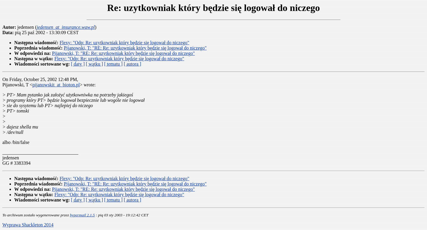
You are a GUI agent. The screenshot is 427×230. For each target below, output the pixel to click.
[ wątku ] (94, 63)
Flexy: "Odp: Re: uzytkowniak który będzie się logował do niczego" (124, 42)
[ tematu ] (113, 63)
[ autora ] (132, 63)
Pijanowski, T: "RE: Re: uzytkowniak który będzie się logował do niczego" (135, 47)
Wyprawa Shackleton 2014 (27, 224)
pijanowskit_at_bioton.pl (56, 84)
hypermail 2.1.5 (82, 215)
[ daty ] (78, 63)
